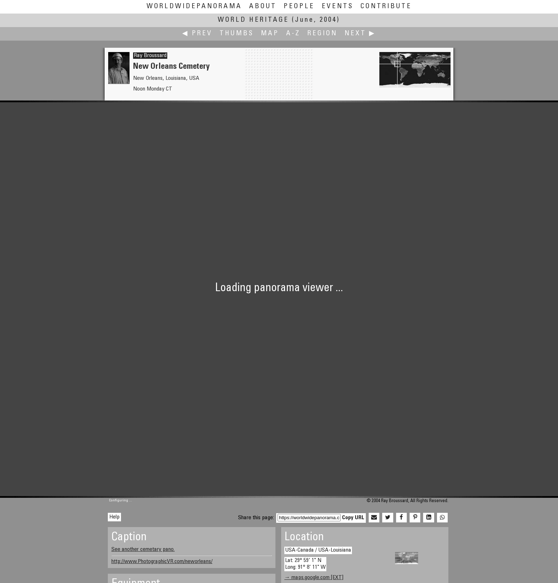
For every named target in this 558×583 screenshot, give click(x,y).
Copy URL (353, 518)
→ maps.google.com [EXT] (313, 578)
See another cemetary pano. (143, 549)
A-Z (293, 33)
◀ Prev (197, 33)
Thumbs (237, 33)
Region (322, 33)
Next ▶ (360, 33)
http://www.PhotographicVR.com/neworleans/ (161, 561)
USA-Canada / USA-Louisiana (318, 550)
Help (114, 517)
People (299, 6)
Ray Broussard (150, 55)
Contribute (386, 6)
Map (270, 33)
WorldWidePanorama (194, 6)
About (263, 6)
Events (337, 6)
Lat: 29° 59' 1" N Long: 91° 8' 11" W (305, 564)
